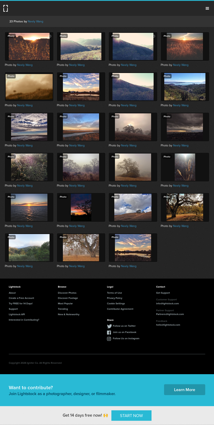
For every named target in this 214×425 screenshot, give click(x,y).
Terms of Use (114, 292)
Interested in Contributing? (24, 319)
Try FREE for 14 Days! (21, 303)
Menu (207, 8)
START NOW (131, 415)
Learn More (184, 390)
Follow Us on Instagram (126, 338)
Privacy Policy (114, 298)
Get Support (163, 292)
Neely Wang (35, 21)
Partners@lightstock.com (170, 314)
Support (13, 309)
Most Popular (65, 303)
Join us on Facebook (124, 332)
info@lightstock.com (167, 303)
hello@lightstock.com (168, 324)
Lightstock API (17, 314)
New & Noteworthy (68, 314)
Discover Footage (68, 298)
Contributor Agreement (120, 309)
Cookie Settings (116, 303)
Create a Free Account (21, 298)
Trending (63, 309)
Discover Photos (67, 292)
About (12, 292)
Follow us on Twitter (124, 326)
